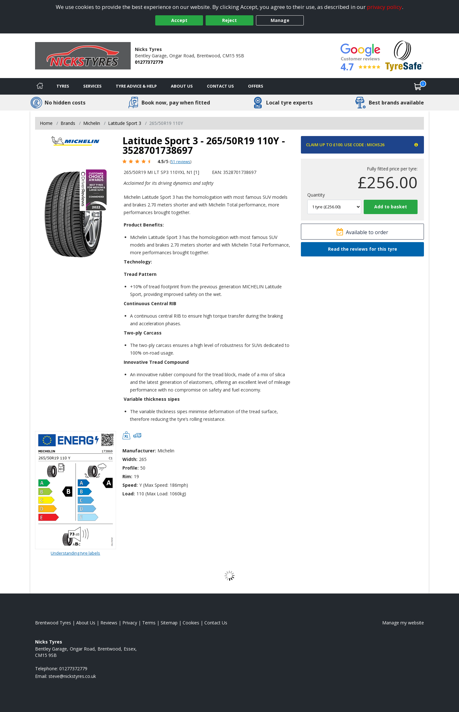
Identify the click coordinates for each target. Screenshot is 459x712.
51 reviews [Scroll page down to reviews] (180, 161)
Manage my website (403, 623)
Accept (179, 20)
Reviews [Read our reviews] (108, 623)
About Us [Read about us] (85, 623)
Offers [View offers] (255, 86)
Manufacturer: (139, 451)
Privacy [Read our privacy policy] (129, 623)
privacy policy (384, 7)
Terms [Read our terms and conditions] (149, 623)
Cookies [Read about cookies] (191, 623)
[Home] (39, 86)
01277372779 (149, 62)
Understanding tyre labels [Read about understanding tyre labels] (75, 553)
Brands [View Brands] (68, 123)
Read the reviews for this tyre (362, 249)
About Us (182, 86)
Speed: (130, 485)
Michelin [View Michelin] (91, 123)
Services (92, 86)
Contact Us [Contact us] (220, 86)
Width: (129, 459)
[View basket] (418, 86)
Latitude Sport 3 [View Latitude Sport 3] (124, 123)
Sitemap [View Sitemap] (169, 623)
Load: (128, 494)
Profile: (130, 468)
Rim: (127, 476)
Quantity (316, 195)
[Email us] (72, 676)
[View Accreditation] (404, 55)
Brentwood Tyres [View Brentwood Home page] (53, 623)
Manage (280, 20)
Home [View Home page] (46, 123)
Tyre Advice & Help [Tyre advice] (136, 86)
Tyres (62, 86)
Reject (229, 20)
